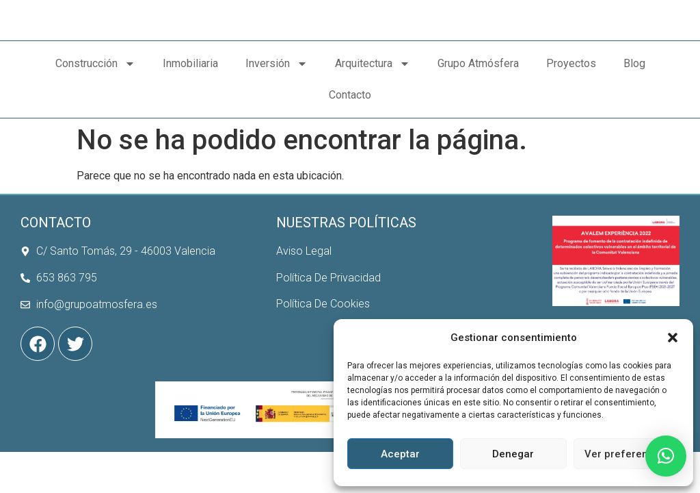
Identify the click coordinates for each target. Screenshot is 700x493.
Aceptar (400, 454)
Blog (634, 124)
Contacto (350, 156)
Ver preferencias (626, 454)
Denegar (513, 454)
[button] (672, 330)
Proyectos (571, 124)
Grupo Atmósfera (478, 124)
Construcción (95, 125)
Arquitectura (372, 125)
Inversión (276, 125)
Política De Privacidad (328, 307)
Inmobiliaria (190, 124)
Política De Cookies (323, 334)
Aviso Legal (304, 281)
